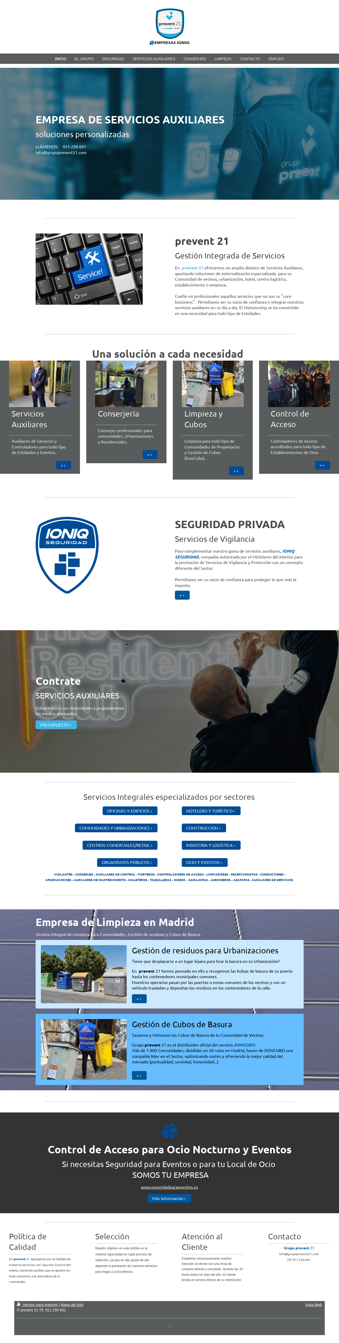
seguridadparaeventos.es (174, 1186)
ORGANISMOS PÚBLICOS (126, 862)
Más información (167, 1198)
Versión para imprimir (38, 1305)
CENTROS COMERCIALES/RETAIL (118, 845)
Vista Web (313, 1305)
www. (146, 1186)
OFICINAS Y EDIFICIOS (128, 810)
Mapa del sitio (72, 1305)
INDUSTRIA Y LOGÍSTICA (209, 845)
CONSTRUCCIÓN (202, 827)
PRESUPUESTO (54, 724)
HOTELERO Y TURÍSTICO (209, 810)
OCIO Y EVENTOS (203, 862)
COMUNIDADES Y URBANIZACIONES (114, 827)
